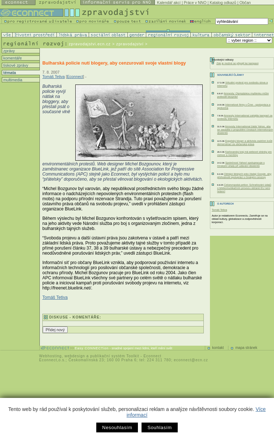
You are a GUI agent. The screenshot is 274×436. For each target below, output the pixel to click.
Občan (244, 2)
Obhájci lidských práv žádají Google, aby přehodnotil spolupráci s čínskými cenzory (244, 175)
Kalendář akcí (169, 2)
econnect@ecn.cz (191, 360)
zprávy (8, 51)
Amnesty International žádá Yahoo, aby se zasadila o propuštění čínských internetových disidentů (245, 130)
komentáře (12, 58)
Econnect (75, 76)
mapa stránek (246, 348)
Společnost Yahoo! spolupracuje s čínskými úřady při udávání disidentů (241, 164)
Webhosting (50, 356)
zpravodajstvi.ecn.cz (90, 44)
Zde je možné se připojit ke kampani (237, 63)
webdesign (74, 356)
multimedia (12, 80)
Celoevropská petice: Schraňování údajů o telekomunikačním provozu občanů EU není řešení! (244, 188)
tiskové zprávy (15, 65)
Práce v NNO (195, 2)
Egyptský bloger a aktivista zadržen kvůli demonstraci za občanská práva (244, 142)
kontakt (218, 348)
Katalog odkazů (223, 2)
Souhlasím (159, 427)
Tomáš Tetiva (53, 76)
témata (9, 72)
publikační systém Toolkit (114, 356)
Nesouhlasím (117, 427)
